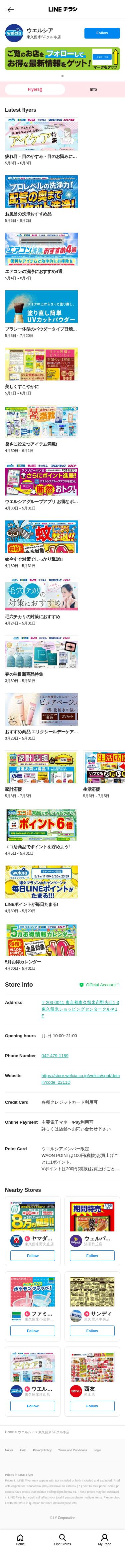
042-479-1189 (55, 1055)
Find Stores (62, 1544)
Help (23, 1450)
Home (20, 1544)
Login (97, 1450)
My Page (104, 1544)
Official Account (101, 984)
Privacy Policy (42, 1450)
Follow (102, 35)
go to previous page (11, 9)
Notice (9, 1450)
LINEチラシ (63, 9)
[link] (14, 33)
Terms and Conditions (72, 1450)
